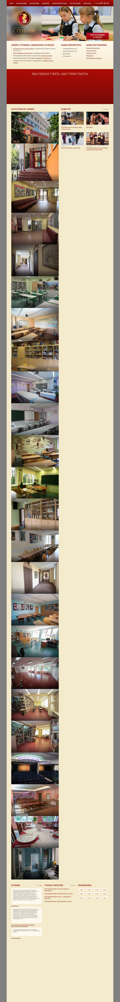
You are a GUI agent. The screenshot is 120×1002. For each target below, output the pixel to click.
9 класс (81, 898)
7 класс (97, 893)
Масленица (89, 127)
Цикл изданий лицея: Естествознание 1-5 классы (59, 893)
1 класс (81, 889)
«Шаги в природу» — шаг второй (70, 148)
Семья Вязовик (14, 906)
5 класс (81, 893)
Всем (104, 898)
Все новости (106, 109)
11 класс (97, 898)
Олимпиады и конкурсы (94, 58)
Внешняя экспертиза (93, 48)
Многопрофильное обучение (22, 53)
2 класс (89, 889)
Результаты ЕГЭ (91, 53)
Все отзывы (39, 885)
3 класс (97, 889)
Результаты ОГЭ (91, 51)
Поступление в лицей (97, 36)
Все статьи (73, 885)
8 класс (104, 893)
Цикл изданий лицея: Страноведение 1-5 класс (58, 901)
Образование (15, 79)
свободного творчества (43, 58)
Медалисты (90, 56)
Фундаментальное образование (23, 49)
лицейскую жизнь (46, 56)
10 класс (89, 898)
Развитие (14, 85)
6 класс (89, 893)
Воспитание (15, 82)
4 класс (104, 889)
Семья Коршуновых (16, 938)
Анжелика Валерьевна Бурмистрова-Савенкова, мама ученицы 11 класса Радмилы (23, 925)
